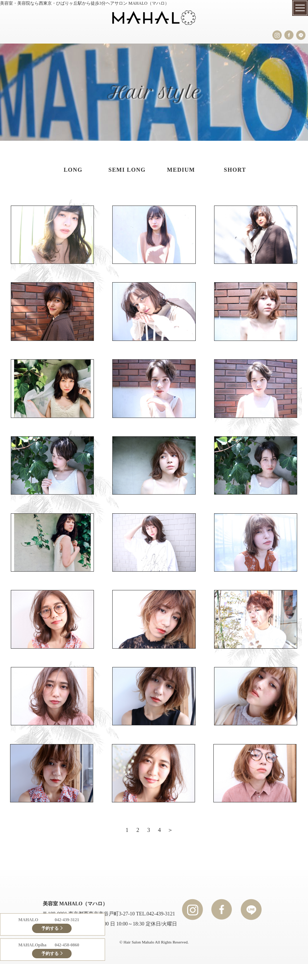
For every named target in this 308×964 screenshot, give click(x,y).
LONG (73, 170)
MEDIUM (181, 170)
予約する (50, 928)
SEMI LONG (127, 170)
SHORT (235, 170)
